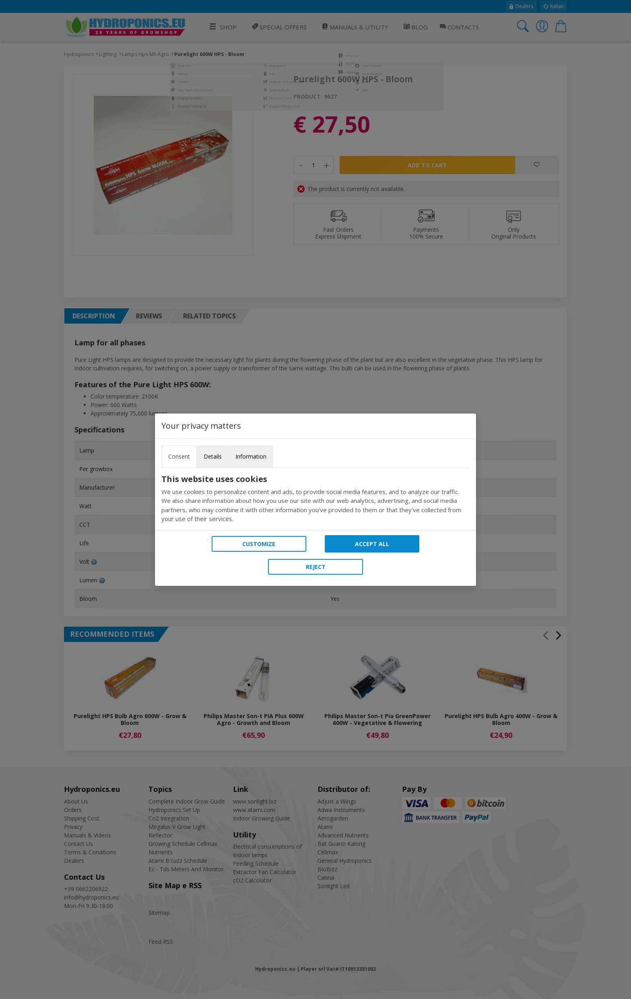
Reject (316, 567)
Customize (258, 544)
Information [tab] (250, 456)
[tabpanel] (315, 498)
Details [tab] (213, 456)
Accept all (372, 544)
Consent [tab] (179, 456)
